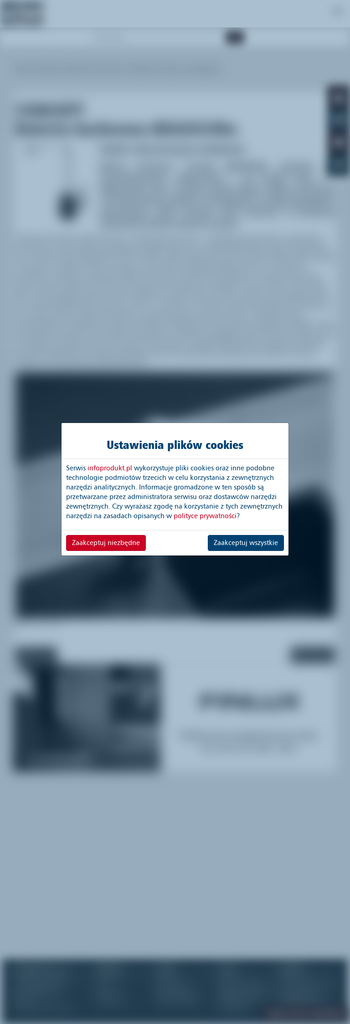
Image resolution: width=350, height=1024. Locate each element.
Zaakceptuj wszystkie (246, 543)
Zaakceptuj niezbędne (106, 543)
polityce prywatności (205, 516)
